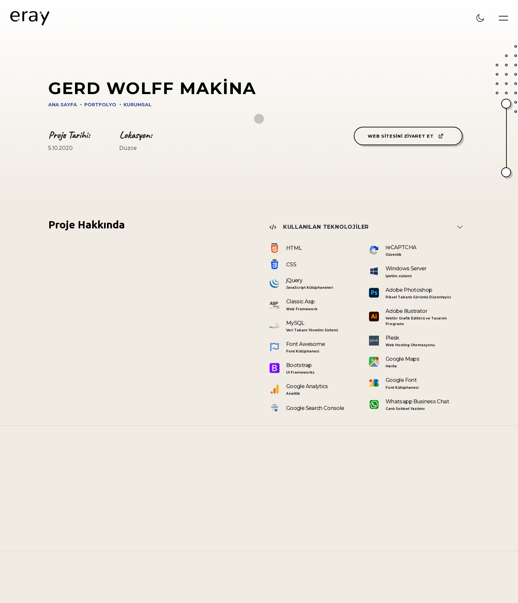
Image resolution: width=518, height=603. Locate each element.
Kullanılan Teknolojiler (319, 227)
